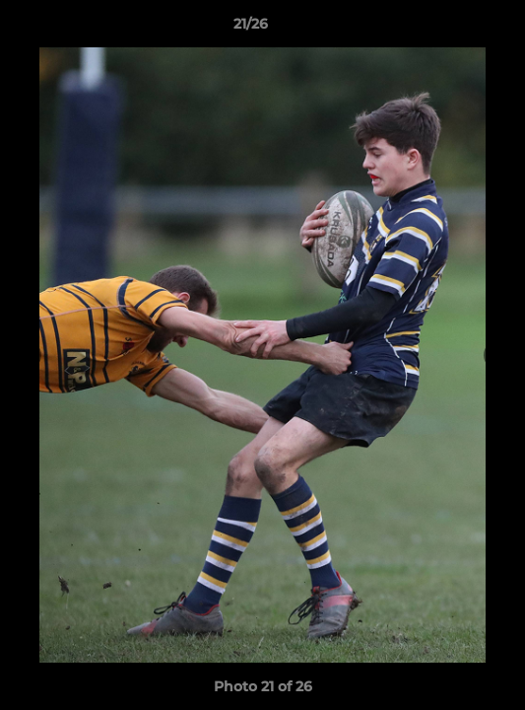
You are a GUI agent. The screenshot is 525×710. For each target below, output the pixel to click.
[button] (454, 28)
